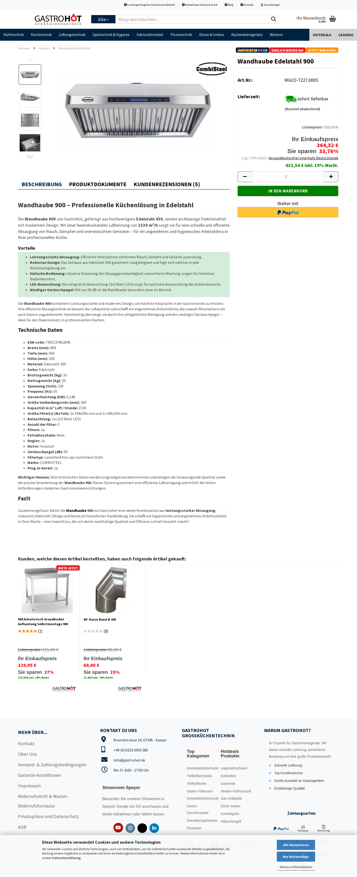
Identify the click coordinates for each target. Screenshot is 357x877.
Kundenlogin (270, 4)
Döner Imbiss (230, 806)
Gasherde (228, 783)
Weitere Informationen (296, 867)
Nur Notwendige (296, 856)
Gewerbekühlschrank (202, 798)
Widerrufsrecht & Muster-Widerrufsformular (43, 801)
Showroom (151, 799)
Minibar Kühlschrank (236, 791)
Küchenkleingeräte (247, 34)
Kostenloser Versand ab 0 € (199, 4)
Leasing (346, 34)
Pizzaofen (194, 828)
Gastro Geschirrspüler (198, 809)
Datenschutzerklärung (66, 858)
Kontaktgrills (230, 814)
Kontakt (247, 4)
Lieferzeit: (249, 96)
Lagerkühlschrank (234, 768)
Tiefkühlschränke (199, 776)
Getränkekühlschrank (202, 768)
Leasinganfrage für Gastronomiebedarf (149, 4)
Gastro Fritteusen (200, 791)
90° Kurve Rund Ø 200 (100, 619)
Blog (229, 4)
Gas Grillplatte (231, 798)
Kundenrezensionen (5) (167, 184)
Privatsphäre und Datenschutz (48, 816)
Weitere (276, 34)
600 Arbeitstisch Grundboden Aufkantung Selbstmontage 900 (43, 621)
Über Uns (27, 754)
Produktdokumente (97, 184)
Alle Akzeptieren (296, 845)
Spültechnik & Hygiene (111, 34)
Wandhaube (76, 510)
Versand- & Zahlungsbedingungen (52, 764)
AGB (22, 827)
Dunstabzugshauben (202, 820)
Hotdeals (322, 34)
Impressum (29, 786)
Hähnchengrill (231, 821)
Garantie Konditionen (39, 775)
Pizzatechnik (181, 34)
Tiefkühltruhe (196, 783)
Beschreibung (42, 184)
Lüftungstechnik (72, 34)
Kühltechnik (14, 34)
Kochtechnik (41, 34)
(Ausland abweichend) (302, 108)
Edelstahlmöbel (150, 34)
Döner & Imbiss (211, 34)
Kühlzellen (228, 776)
